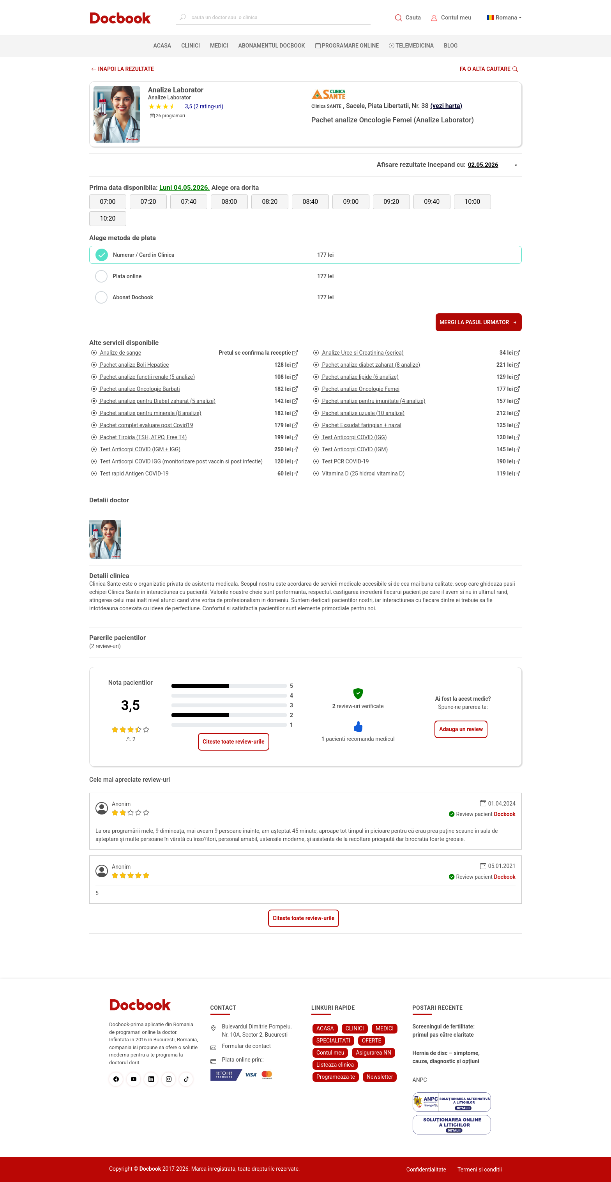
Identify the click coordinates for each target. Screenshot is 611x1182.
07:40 (189, 201)
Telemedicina (411, 45)
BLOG (450, 45)
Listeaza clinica (335, 1065)
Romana (506, 17)
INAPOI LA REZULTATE (122, 69)
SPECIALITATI (333, 1040)
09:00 (350, 201)
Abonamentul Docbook (271, 45)
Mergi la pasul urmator (479, 322)
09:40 (432, 201)
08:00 (229, 201)
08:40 (310, 201)
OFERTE (371, 1040)
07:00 (108, 201)
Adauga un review (461, 729)
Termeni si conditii (479, 1169)
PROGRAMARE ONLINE (347, 45)
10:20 (108, 218)
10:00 (472, 201)
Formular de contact (246, 1046)
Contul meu (456, 17)
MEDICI (219, 45)
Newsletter (380, 1077)
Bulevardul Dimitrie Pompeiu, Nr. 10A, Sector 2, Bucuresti (257, 1030)
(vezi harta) (447, 106)
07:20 (148, 201)
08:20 (269, 201)
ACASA (164, 45)
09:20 (391, 201)
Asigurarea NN (373, 1052)
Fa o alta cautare (489, 69)
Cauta (413, 17)
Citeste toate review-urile (233, 742)
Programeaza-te (335, 1077)
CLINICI (190, 45)
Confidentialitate (426, 1169)
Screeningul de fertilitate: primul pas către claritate (444, 1030)
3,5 (130, 706)
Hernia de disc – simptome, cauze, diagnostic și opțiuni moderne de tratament (446, 1057)
